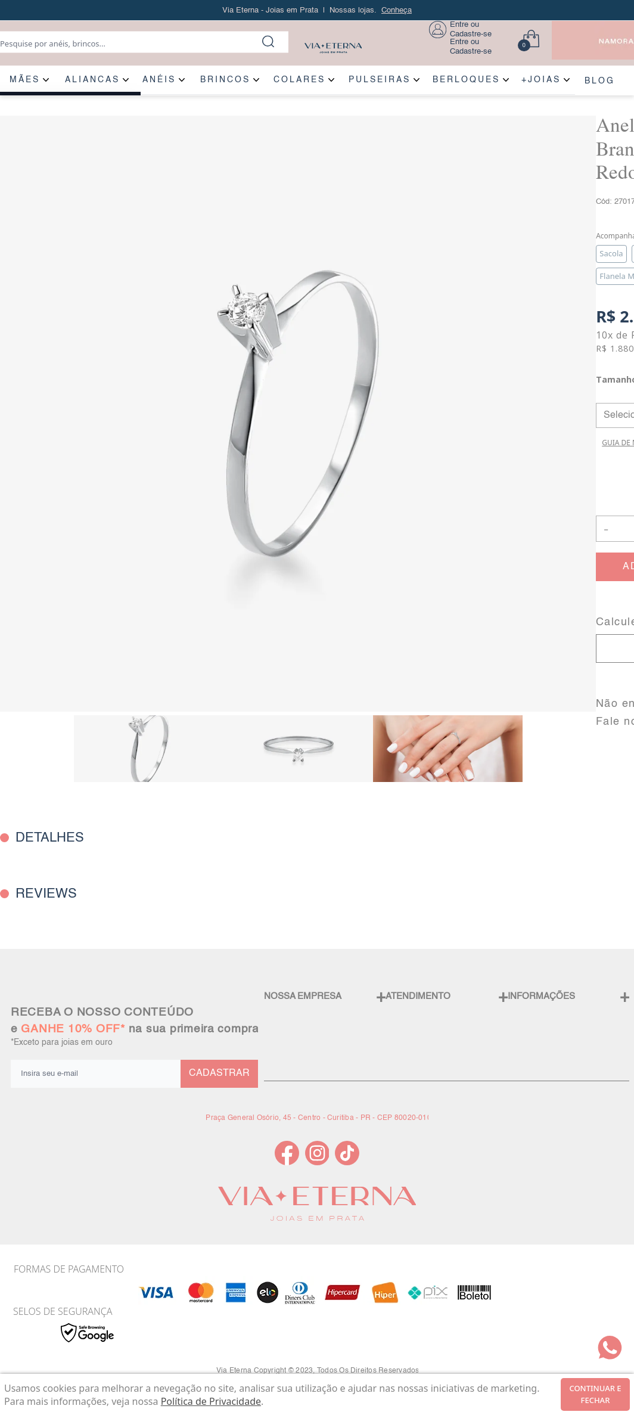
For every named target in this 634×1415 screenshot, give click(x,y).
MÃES (25, 80)
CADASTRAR (219, 1073)
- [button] (606, 528)
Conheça (396, 10)
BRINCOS (225, 80)
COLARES (299, 80)
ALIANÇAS (92, 80)
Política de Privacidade (211, 1401)
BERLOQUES (466, 80)
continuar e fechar (595, 1394)
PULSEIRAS (380, 80)
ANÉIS (159, 80)
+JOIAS (541, 80)
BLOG (600, 81)
